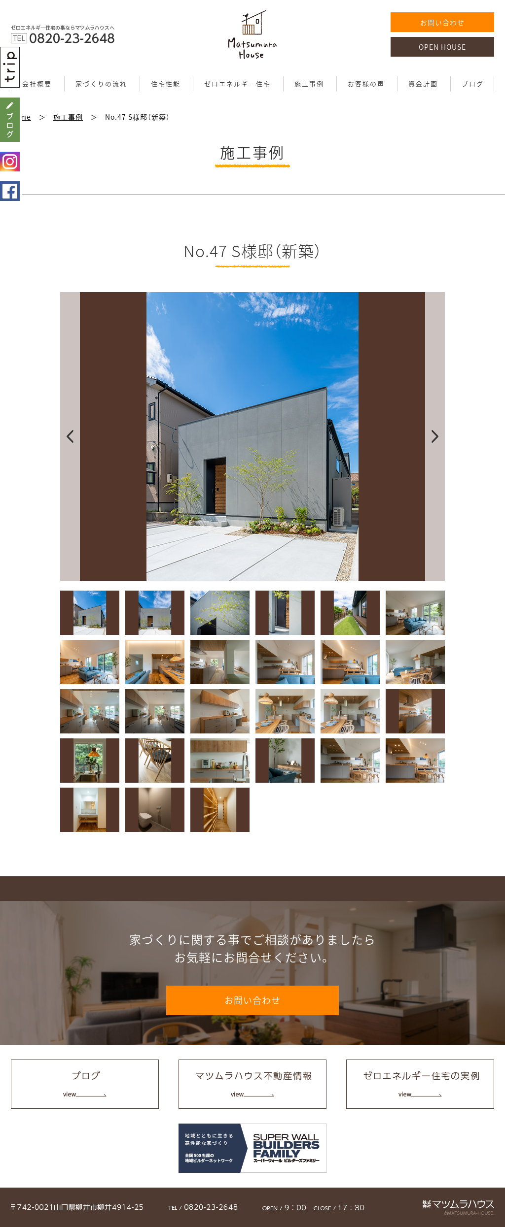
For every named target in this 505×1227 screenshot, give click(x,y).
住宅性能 (165, 83)
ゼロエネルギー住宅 (237, 83)
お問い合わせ (442, 22)
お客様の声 (366, 83)
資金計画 (423, 83)
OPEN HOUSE (442, 47)
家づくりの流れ (101, 83)
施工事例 (309, 83)
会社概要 (37, 83)
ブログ (473, 83)
